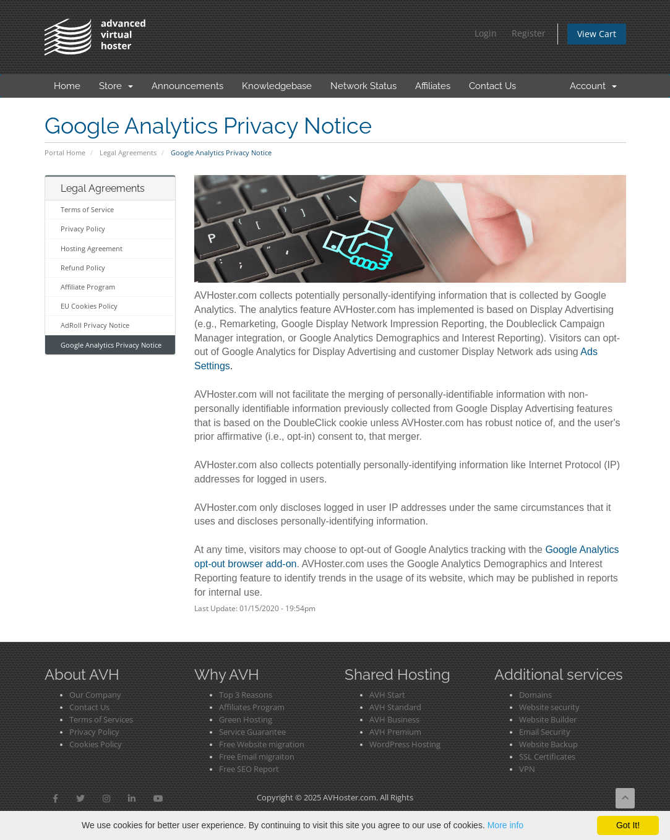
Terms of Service (87, 209)
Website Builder (548, 719)
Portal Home (65, 152)
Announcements (187, 86)
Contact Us (492, 86)
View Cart (596, 34)
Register (529, 33)
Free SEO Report (249, 769)
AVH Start (387, 695)
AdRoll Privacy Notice (95, 325)
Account (593, 86)
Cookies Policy (95, 744)
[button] (55, 798)
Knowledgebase (277, 86)
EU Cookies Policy (89, 306)
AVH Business (394, 719)
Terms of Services (101, 719)
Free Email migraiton (256, 757)
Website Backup (548, 744)
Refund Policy (83, 267)
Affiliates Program (252, 707)
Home (67, 86)
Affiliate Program (88, 286)
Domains (535, 695)
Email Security (544, 732)
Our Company (95, 695)
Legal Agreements (128, 152)
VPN (527, 769)
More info (505, 825)
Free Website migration (261, 744)
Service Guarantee (252, 732)
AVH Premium (395, 732)
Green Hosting (245, 719)
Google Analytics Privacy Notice (111, 344)
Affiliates (432, 86)
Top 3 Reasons (245, 695)
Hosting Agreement (91, 248)
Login (486, 33)
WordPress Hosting (404, 744)
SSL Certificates (547, 757)
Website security (549, 707)
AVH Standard (395, 707)
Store (116, 86)
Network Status (363, 86)
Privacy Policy (83, 228)
